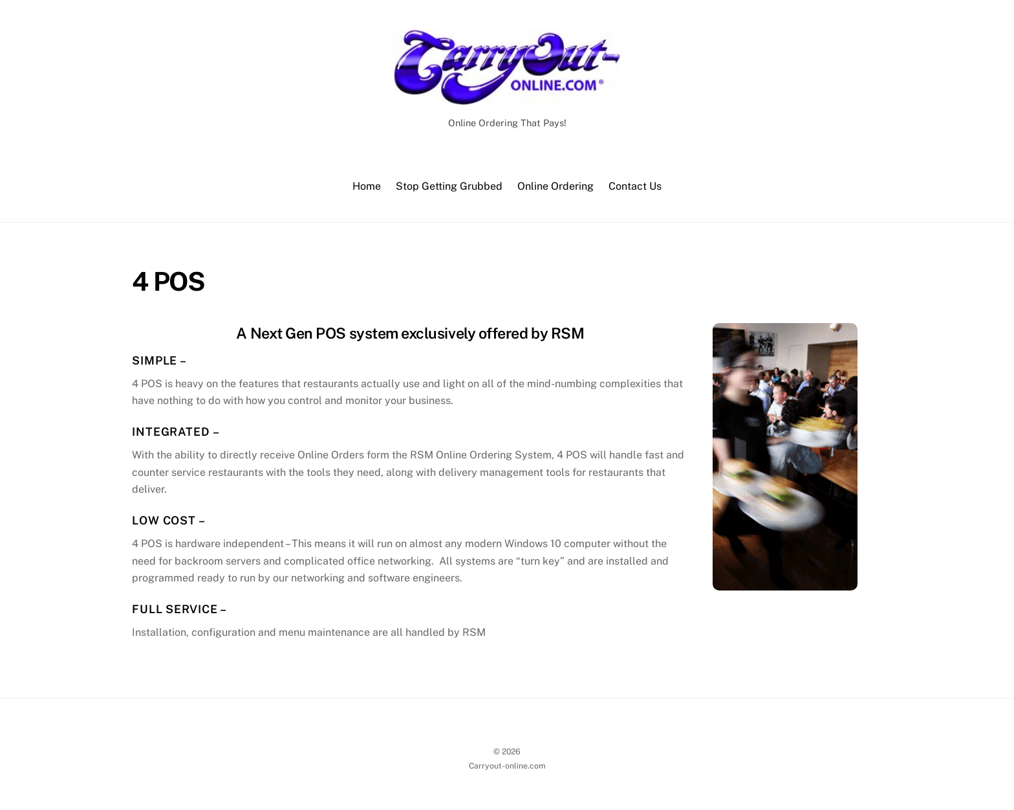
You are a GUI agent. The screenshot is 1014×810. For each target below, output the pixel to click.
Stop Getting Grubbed (449, 186)
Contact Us (635, 186)
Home (366, 186)
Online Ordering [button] (555, 186)
